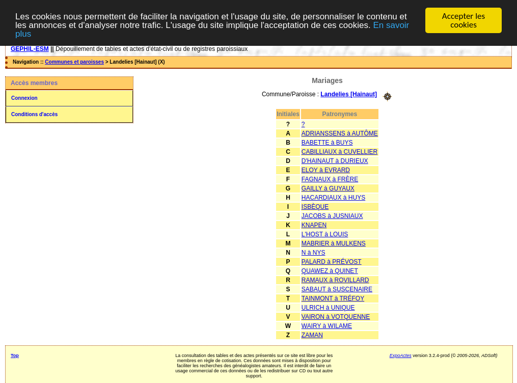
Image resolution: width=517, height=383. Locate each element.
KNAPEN (314, 224)
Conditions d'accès (34, 114)
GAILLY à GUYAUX (328, 188)
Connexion (24, 98)
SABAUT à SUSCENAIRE (337, 288)
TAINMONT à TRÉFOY (333, 298)
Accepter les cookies (463, 20)
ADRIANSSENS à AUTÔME (340, 132)
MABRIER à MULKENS (334, 243)
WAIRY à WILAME (327, 325)
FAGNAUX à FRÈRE (330, 178)
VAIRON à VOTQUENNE (336, 316)
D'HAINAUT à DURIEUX (335, 160)
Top (15, 355)
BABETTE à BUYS (327, 142)
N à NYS (313, 252)
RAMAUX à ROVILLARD (335, 279)
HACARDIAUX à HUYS (333, 197)
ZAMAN (312, 334)
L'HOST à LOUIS (325, 233)
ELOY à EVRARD (326, 169)
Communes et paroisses (74, 62)
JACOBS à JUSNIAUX (332, 215)
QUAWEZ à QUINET (330, 270)
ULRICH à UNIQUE (328, 307)
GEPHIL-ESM (30, 48)
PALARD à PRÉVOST (332, 261)
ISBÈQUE (315, 206)
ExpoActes (401, 355)
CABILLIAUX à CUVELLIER (339, 151)
